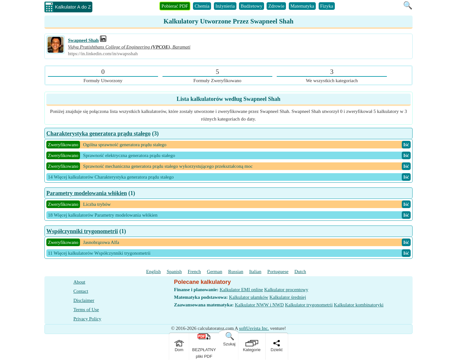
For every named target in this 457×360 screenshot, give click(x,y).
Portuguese (277, 271)
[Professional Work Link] (103, 40)
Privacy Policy (87, 318)
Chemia (202, 6)
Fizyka (326, 6)
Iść (406, 144)
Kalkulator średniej (287, 297)
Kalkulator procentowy (286, 289)
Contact (80, 291)
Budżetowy (251, 6)
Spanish (174, 271)
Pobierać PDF (175, 6)
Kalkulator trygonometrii (309, 304)
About (79, 282)
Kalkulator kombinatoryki (358, 304)
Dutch (300, 271)
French (194, 271)
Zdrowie (276, 6)
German (214, 271)
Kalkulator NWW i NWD (259, 304)
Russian (235, 271)
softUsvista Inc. (254, 328)
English (153, 271)
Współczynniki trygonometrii (82, 231)
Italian (255, 271)
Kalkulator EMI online (241, 289)
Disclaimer (83, 300)
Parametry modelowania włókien (86, 193)
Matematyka (302, 6)
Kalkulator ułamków (248, 297)
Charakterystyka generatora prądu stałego (98, 133)
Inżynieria (225, 6)
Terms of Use (86, 309)
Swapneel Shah (83, 40)
